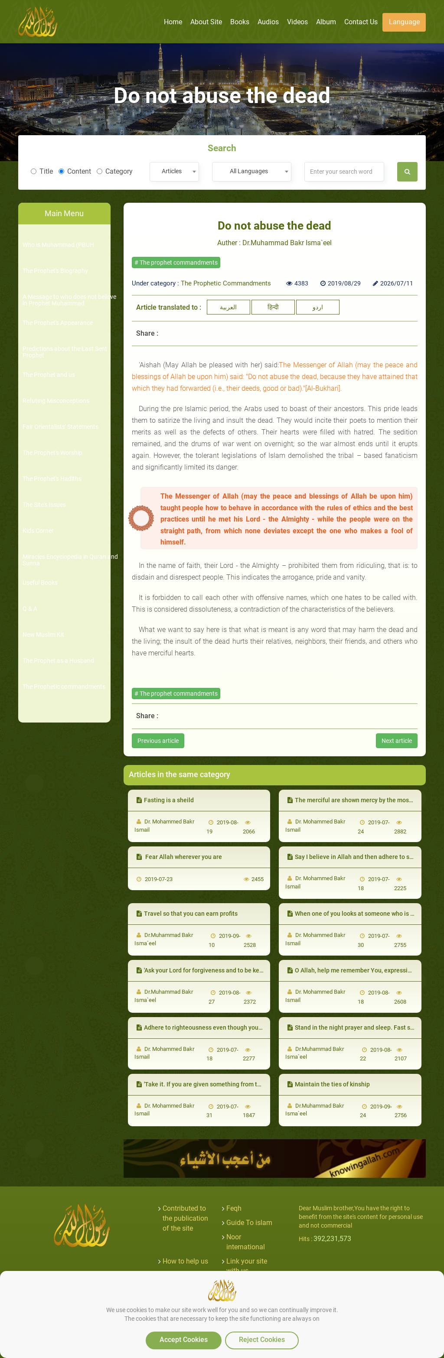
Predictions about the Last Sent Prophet (65, 352)
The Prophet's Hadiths (52, 479)
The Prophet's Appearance (58, 323)
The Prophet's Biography (55, 271)
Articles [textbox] (172, 171)
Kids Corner (38, 531)
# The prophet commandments (176, 262)
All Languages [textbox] (249, 171)
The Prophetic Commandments (226, 283)
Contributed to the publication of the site (185, 1218)
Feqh (234, 1208)
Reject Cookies (262, 1339)
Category (115, 171)
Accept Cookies (184, 1339)
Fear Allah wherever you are (179, 856)
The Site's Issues (44, 505)
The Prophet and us (49, 375)
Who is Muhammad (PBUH (58, 245)
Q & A (30, 609)
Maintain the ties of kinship (328, 1084)
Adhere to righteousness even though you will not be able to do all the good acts (250, 1027)
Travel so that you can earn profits (187, 913)
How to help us (185, 1261)
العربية (228, 307)
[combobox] (174, 171)
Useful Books (40, 583)
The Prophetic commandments (64, 687)
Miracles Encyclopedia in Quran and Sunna (70, 560)
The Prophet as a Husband (58, 661)
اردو (318, 307)
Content (75, 171)
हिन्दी (273, 307)
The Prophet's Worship (52, 453)
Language (404, 22)
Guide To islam (249, 1223)
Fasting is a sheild (165, 800)
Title (42, 171)
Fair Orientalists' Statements (60, 427)
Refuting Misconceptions (56, 401)
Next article (397, 740)
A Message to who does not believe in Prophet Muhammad (69, 300)
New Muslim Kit (43, 635)
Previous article (158, 740)
